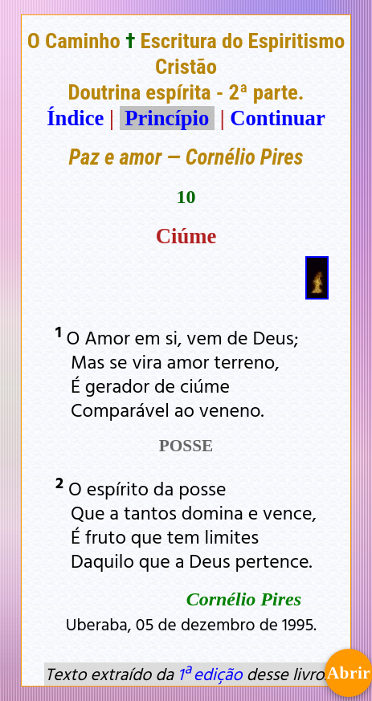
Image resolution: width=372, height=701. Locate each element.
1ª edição (210, 674)
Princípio (167, 118)
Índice (75, 118)
